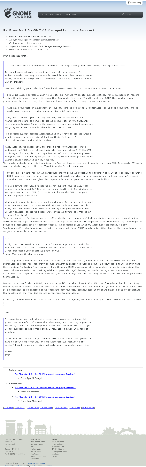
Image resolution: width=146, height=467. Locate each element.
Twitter (54, 456)
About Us (8, 442)
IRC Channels (35, 451)
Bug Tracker (35, 454)
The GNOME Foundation (15, 454)
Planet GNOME (58, 446)
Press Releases (58, 442)
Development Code (38, 456)
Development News (60, 451)
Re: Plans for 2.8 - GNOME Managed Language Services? (45, 374)
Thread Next (46, 407)
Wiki (32, 446)
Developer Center (37, 442)
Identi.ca (55, 454)
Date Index (75, 407)
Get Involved (10, 444)
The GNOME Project (14, 439)
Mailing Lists (55, 14)
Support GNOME (12, 449)
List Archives (70, 14)
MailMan (49, 466)
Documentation (36, 444)
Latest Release (57, 444)
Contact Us (9, 451)
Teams (7, 446)
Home (44, 14)
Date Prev (8, 407)
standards (18, 466)
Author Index (88, 407)
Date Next (19, 407)
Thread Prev (33, 407)
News (54, 439)
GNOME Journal (58, 449)
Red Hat (33, 466)
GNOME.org (135, 2)
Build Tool (34, 459)
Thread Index (61, 407)
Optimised (8, 466)
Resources (35, 439)
